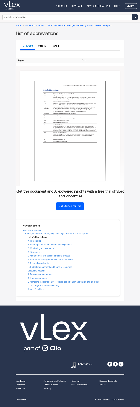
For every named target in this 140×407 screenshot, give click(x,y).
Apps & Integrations (98, 6)
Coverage (76, 6)
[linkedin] (121, 364)
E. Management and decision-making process (49, 256)
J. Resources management (40, 274)
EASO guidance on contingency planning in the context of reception (56, 233)
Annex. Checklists (36, 289)
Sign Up (131, 6)
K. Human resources (37, 278)
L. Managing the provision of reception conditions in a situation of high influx (63, 282)
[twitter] (109, 364)
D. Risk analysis (35, 252)
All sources (20, 388)
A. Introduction (34, 241)
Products (61, 6)
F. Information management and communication (50, 259)
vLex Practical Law (80, 385)
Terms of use (21, 399)
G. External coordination (39, 263)
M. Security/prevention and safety (43, 285)
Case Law (76, 381)
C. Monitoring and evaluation (41, 248)
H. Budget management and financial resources (50, 267)
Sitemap (47, 388)
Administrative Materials (55, 381)
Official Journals (51, 385)
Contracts (20, 385)
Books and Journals (32, 230)
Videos (102, 385)
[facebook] (115, 364)
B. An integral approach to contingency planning (50, 244)
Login (117, 6)
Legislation (21, 381)
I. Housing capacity (37, 271)
